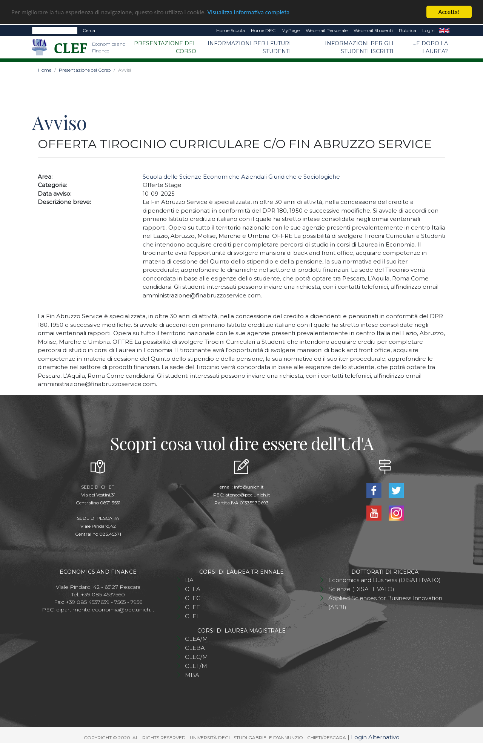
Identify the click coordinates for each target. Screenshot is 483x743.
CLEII (192, 615)
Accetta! (449, 11)
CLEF (192, 606)
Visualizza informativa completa (249, 11)
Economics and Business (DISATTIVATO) (384, 579)
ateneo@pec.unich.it (247, 494)
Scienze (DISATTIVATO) (361, 588)
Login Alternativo (375, 736)
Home (44, 69)
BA (189, 579)
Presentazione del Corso (165, 46)
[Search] (54, 30)
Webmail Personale (327, 29)
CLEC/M (196, 656)
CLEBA (195, 647)
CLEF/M (196, 665)
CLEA (192, 588)
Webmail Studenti (373, 29)
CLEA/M (196, 638)
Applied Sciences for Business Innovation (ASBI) (385, 602)
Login (428, 29)
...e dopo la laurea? (430, 46)
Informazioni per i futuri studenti (249, 46)
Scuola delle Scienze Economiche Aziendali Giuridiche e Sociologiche (241, 175)
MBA (192, 674)
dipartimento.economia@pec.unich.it (105, 609)
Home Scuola (230, 29)
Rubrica (407, 29)
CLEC (192, 597)
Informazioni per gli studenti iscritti (359, 46)
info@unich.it (249, 486)
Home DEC (263, 29)
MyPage (290, 29)
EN (444, 30)
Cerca (89, 29)
